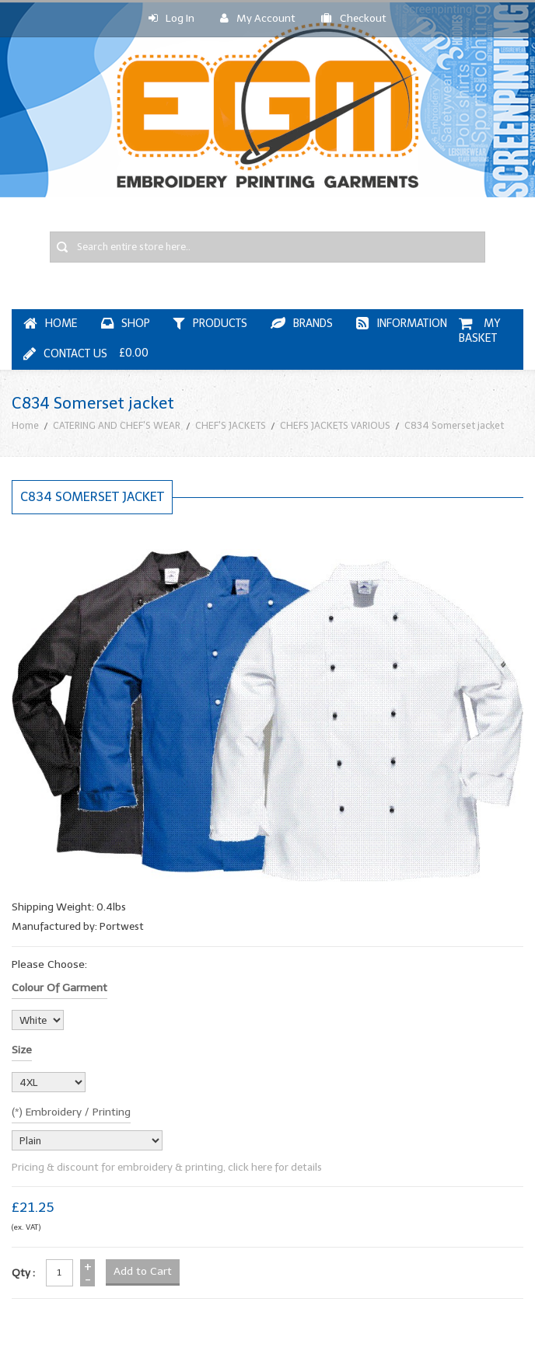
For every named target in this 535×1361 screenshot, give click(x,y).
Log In (171, 18)
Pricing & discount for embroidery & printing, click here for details (167, 1167)
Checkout (353, 18)
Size (22, 1049)
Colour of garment (59, 987)
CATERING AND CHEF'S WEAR (116, 425)
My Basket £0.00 (311, 338)
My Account (257, 18)
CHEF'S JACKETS (230, 425)
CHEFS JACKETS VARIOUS (335, 425)
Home (25, 425)
